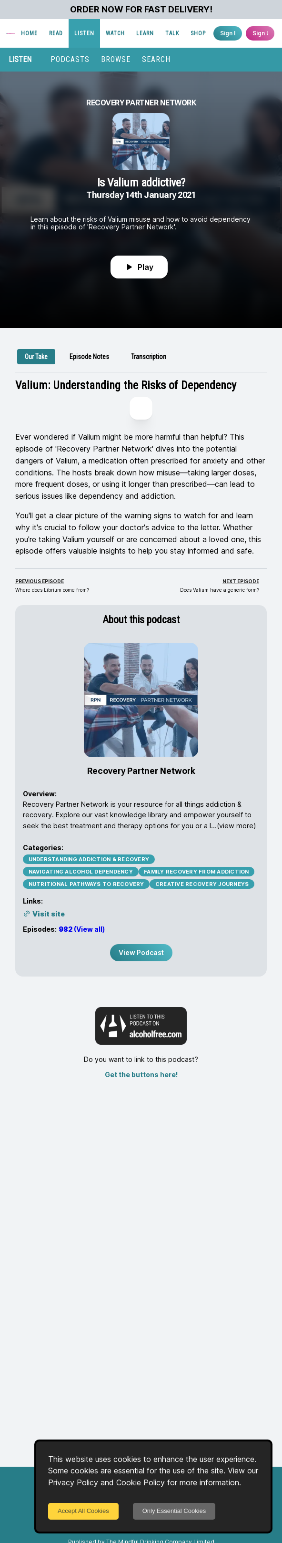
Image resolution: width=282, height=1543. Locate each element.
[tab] (36, 356)
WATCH (115, 33)
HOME (29, 33)
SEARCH (156, 59)
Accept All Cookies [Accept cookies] (83, 1510)
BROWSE (116, 59)
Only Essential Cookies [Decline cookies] (174, 1510)
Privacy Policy (73, 1482)
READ (56, 33)
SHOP (198, 33)
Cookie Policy (140, 1482)
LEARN (145, 33)
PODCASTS (70, 59)
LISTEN (84, 33)
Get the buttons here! (141, 1074)
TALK (172, 33)
